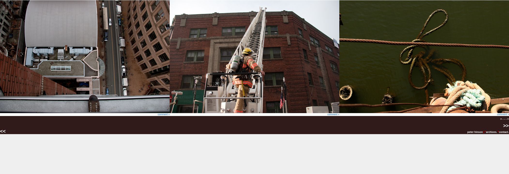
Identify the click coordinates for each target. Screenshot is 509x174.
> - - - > (504, 118)
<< (3, 131)
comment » (85, 113)
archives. (491, 131)
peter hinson (475, 131)
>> (506, 125)
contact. (504, 131)
